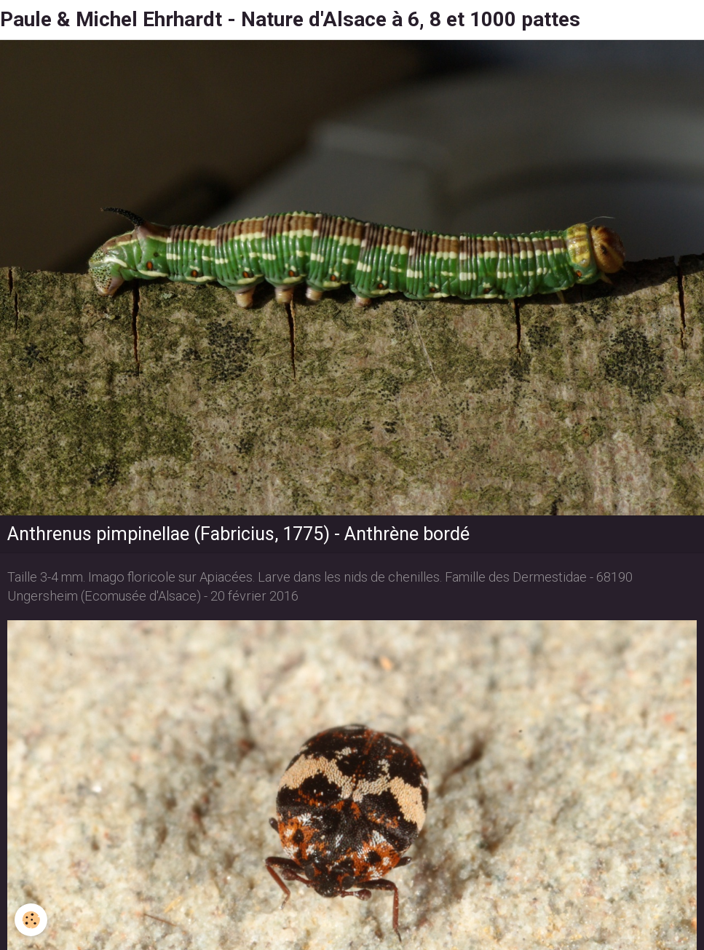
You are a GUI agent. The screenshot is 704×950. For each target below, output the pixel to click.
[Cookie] (31, 919)
